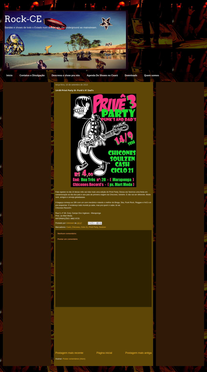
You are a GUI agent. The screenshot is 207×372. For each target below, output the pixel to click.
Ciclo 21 (84, 227)
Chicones (76, 227)
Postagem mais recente (69, 352)
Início (9, 75)
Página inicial (104, 352)
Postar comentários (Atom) (74, 359)
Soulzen (102, 227)
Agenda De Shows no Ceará (102, 75)
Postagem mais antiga (138, 352)
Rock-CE (22, 19)
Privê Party (93, 227)
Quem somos (151, 75)
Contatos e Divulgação (32, 75)
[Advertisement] (103, 329)
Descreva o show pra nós (66, 75)
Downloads (131, 75)
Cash (68, 227)
